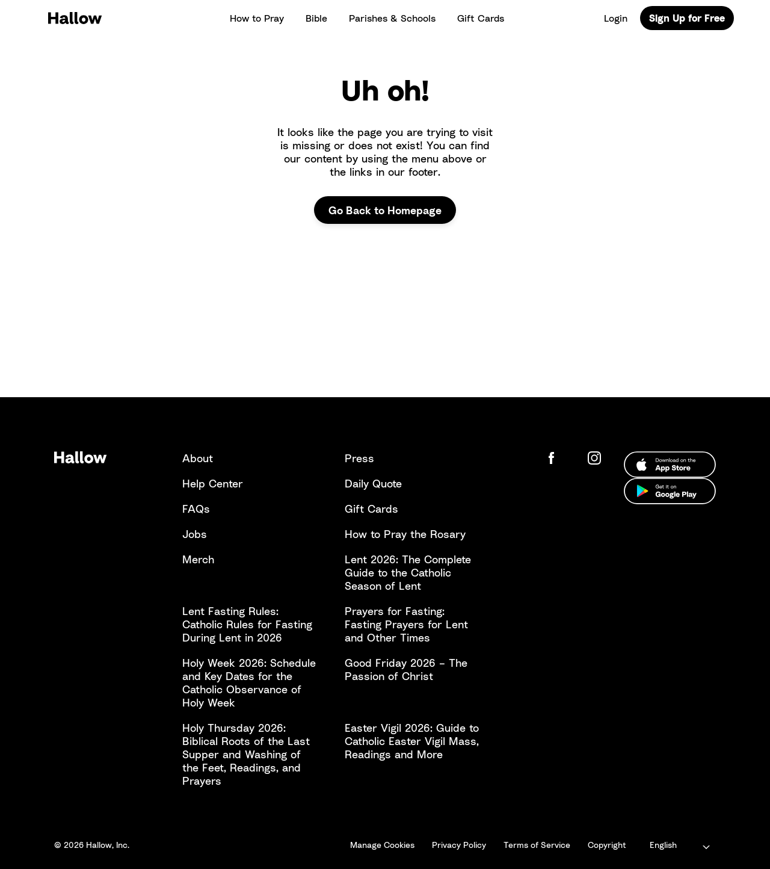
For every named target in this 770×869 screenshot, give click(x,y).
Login (615, 18)
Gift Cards (480, 18)
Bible (316, 18)
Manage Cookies (382, 845)
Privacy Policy (459, 845)
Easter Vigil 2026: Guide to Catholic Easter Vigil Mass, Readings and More (412, 741)
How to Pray (257, 18)
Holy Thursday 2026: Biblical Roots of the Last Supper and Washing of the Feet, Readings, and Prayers (246, 754)
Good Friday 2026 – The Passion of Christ (406, 669)
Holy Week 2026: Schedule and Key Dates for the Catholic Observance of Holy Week (249, 682)
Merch (198, 559)
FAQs (196, 508)
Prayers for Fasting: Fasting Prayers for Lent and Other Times (406, 624)
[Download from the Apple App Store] (670, 464)
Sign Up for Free (687, 18)
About (197, 458)
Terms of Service (537, 845)
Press (359, 458)
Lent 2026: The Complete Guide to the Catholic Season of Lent (408, 572)
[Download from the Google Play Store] (670, 491)
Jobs (194, 533)
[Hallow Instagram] (597, 458)
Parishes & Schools (392, 18)
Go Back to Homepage (385, 210)
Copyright (607, 845)
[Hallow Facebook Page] (561, 458)
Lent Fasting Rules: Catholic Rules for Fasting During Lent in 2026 (247, 624)
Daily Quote (373, 483)
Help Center (212, 483)
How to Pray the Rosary (405, 533)
